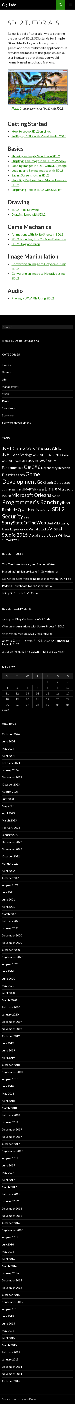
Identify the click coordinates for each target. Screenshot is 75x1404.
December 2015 (12, 1280)
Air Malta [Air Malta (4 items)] (45, 449)
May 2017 (8, 1172)
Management (10, 386)
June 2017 (8, 1165)
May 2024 (8, 748)
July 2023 (8, 799)
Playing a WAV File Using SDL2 (33, 298)
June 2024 (8, 741)
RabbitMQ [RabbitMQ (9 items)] (11, 509)
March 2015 (9, 1345)
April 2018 (8, 1100)
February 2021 (11, 921)
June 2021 (8, 899)
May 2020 (8, 985)
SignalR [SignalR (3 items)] (27, 517)
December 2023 (12, 777)
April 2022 (8, 870)
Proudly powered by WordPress (19, 1399)
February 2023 (11, 827)
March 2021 (9, 914)
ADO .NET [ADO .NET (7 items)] (31, 449)
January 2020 (10, 1014)
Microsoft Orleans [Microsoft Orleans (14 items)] (31, 495)
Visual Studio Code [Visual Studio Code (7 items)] (42, 535)
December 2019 (12, 1021)
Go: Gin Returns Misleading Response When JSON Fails (37, 578)
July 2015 (8, 1316)
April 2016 (8, 1258)
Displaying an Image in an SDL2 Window (39, 161)
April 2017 (8, 1179)
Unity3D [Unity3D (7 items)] (53, 523)
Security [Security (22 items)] (12, 516)
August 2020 (10, 964)
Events (6, 365)
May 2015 (8, 1330)
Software (8, 415)
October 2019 (11, 1036)
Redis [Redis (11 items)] (33, 509)
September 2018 (12, 1072)
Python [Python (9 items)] (63, 502)
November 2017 (12, 1136)
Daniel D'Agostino (27, 340)
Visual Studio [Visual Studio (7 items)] (39, 529)
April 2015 (8, 1338)
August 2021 (10, 885)
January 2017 (10, 1201)
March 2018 (9, 1108)
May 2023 (8, 806)
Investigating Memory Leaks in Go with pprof (30, 571)
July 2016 (8, 1244)
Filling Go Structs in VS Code (20, 593)
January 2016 (10, 1273)
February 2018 (11, 1115)
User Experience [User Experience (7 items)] (15, 529)
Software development (16, 422)
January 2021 (10, 928)
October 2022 (11, 856)
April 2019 (8, 1057)
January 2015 (10, 1359)
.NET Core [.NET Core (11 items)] (12, 448)
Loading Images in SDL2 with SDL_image (39, 165)
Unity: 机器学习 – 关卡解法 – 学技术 (24, 640)
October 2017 (11, 1143)
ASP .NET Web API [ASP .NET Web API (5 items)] (14, 461)
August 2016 (10, 1237)
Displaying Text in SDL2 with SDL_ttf (37, 189)
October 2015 (11, 1294)
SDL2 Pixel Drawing (25, 209)
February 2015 (11, 1352)
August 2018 (10, 1079)
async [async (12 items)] (33, 460)
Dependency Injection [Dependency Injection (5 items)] (55, 468)
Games (6, 372)
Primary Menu (70, 5)
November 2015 (12, 1287)
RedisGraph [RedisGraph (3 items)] (45, 510)
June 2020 (8, 978)
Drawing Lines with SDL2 (29, 214)
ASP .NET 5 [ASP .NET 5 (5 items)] (40, 455)
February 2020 (11, 1007)
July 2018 (8, 1086)
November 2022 (12, 849)
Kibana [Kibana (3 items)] (40, 489)
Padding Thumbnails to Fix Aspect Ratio (27, 586)
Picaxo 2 (16, 108)
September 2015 (12, 1302)
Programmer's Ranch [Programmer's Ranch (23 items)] (29, 501)
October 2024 (11, 734)
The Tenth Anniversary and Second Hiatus (28, 564)
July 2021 (8, 892)
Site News (8, 408)
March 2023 (9, 820)
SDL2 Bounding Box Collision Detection (39, 239)
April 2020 (8, 993)
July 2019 (8, 1043)
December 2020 (12, 935)
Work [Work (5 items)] (10, 540)
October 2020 (11, 949)
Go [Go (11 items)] (40, 482)
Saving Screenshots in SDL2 (30, 175)
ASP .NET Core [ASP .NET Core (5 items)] (59, 455)
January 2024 (10, 770)
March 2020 (9, 1000)
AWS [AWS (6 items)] (43, 461)
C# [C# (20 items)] (27, 466)
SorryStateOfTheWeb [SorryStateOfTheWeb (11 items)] (24, 522)
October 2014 (11, 1381)
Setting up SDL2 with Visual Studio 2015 (39, 136)
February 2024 (11, 763)
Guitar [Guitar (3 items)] (5, 489)
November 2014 (12, 1373)
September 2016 (12, 1230)
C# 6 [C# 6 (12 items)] (35, 467)
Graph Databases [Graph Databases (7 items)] (56, 482)
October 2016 (11, 1223)
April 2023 (8, 813)
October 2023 (11, 784)
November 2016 (12, 1215)
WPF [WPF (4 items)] (17, 540)
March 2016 (9, 1266)
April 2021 (8, 906)
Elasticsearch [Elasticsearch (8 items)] (13, 475)
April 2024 (8, 755)
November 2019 (12, 1028)
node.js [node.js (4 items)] (56, 495)
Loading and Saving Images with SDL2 (37, 170)
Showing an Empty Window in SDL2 (36, 156)
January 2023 (10, 834)
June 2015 (8, 1323)
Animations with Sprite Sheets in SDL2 (37, 234)
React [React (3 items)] (24, 510)
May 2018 (8, 1093)
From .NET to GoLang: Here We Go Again (39, 651)
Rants (5, 401)
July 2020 (8, 971)
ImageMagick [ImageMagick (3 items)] (16, 489)
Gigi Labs (9, 5)
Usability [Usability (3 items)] (64, 523)
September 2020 (12, 957)
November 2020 (12, 942)
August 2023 (10, 791)
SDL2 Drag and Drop (26, 244)
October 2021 (11, 878)
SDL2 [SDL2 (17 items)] (58, 509)
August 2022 (10, 863)
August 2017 (10, 1158)
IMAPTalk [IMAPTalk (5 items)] (29, 489)
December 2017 (12, 1129)
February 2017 (11, 1194)
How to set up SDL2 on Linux (31, 131)
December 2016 (12, 1208)
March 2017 (9, 1187)
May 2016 (8, 1251)
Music (5, 393)
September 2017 (12, 1151)
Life (4, 379)
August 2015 (10, 1309)
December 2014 (12, 1366)
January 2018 (10, 1122)
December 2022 (12, 842)
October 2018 (11, 1064)
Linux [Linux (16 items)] (51, 488)
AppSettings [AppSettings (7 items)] (22, 455)
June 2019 (8, 1050)
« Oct (5, 709)
